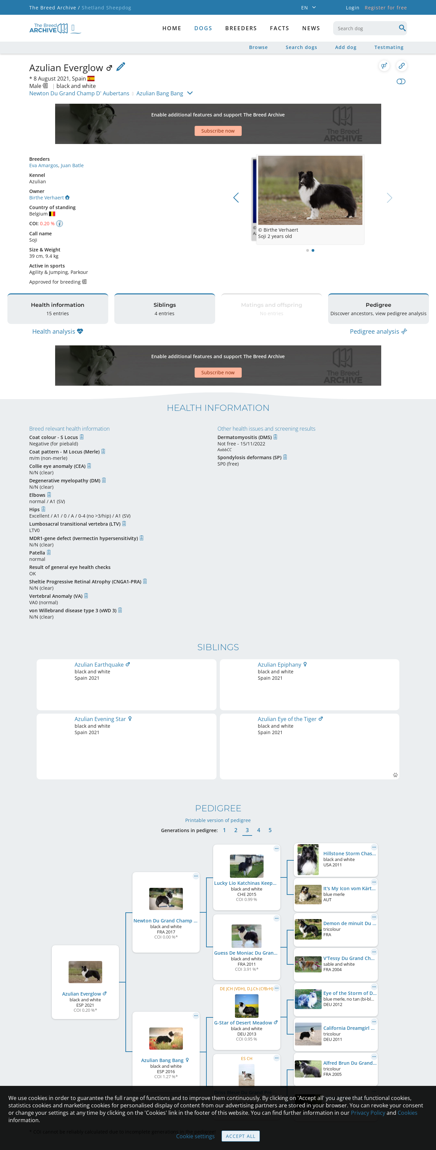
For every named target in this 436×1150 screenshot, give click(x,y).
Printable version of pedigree (218, 723)
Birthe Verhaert (49, 174)
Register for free (386, 7)
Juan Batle (72, 142)
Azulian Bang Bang (159, 93)
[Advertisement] (192, 112)
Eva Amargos (43, 142)
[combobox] (370, 28)
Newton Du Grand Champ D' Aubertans (79, 93)
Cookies (408, 1112)
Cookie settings (195, 1136)
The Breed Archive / (54, 7)
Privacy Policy (368, 1112)
